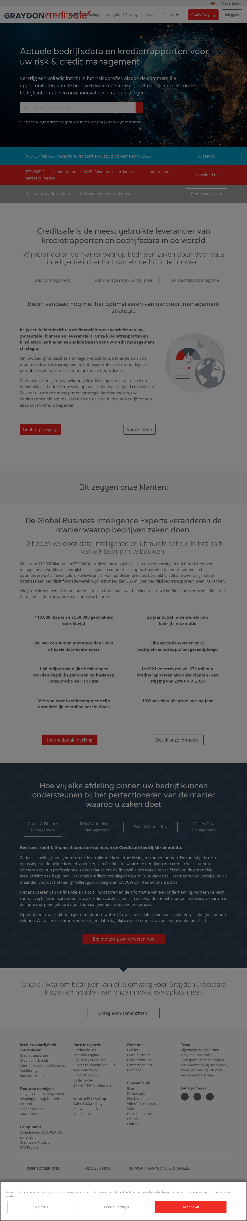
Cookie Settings (116, 1207)
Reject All (42, 1207)
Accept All (191, 1207)
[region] (123, 1201)
